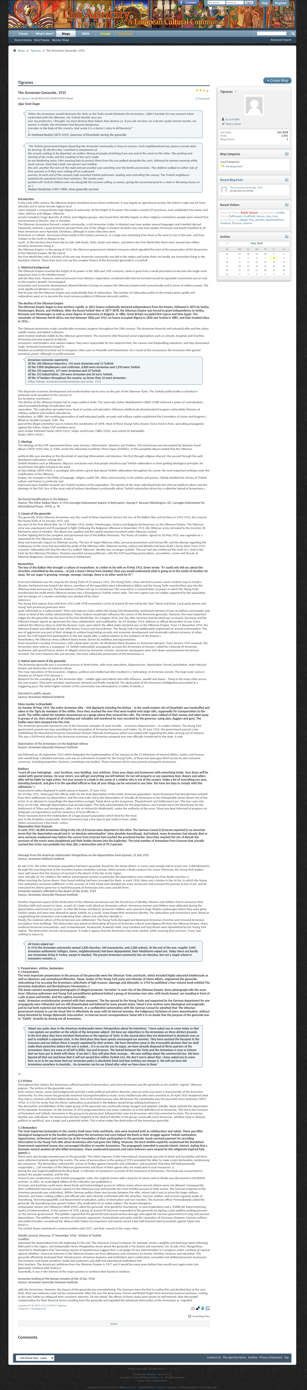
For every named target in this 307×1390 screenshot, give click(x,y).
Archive (252, 1357)
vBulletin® (151, 1374)
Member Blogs (60, 40)
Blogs (66, 33)
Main (114, 1324)
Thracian (237, 223)
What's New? (44, 33)
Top (286, 1357)
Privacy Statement (271, 1357)
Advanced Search (281, 39)
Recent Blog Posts (231, 180)
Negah (244, 219)
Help (265, 3)
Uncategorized (38, 1308)
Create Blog (277, 80)
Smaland (225, 223)
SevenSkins (161, 1380)
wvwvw (247, 223)
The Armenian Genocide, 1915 (246, 187)
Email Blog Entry (199, 1316)
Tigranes (35, 50)
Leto (268, 216)
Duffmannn (235, 216)
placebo (260, 219)
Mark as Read (231, 124)
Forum (23, 33)
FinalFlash (249, 216)
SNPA (85, 33)
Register (281, 3)
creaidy (280, 212)
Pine (251, 219)
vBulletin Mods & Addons (151, 1387)
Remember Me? (219, 8)
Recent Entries (23, 40)
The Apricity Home (234, 1357)
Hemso (261, 216)
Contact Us (214, 1357)
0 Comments (203, 98)
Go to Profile (230, 119)
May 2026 (257, 243)
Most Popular (42, 40)
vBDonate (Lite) (127, 1387)
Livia (275, 216)
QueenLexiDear (275, 219)
